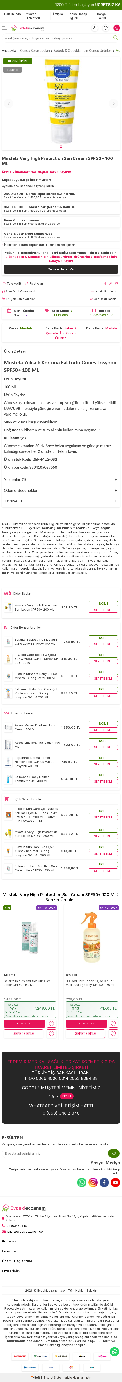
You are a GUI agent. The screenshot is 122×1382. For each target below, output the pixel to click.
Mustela (26, 328)
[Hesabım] (94, 27)
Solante (9, 974)
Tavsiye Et (11, 284)
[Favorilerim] (105, 27)
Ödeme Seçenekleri (21, 490)
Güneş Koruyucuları (35, 50)
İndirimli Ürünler (103, 291)
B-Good (71, 974)
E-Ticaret (47, 1377)
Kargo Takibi (101, 16)
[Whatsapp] (81, 1182)
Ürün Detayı (15, 351)
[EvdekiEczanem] (27, 28)
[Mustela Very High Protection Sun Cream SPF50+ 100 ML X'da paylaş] (111, 284)
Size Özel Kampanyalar (20, 291)
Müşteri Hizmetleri (33, 16)
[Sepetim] (116, 27)
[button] (61, 146)
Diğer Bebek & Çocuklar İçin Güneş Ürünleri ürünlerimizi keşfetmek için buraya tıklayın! (61, 258)
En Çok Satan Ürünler (18, 299)
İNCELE (67, 1096)
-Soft (36, 1377)
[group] (61, 103)
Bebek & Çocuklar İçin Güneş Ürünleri (83, 50)
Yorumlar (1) (15, 479)
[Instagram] (93, 1182)
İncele (103, 603)
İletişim (58, 14)
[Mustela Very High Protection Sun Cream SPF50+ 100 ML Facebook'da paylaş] (105, 284)
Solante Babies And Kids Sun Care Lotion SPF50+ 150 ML (27, 983)
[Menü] (4, 27)
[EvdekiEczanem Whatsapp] (114, 1351)
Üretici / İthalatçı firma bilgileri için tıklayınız (36, 172)
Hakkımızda (12, 14)
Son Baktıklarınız (103, 299)
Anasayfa (9, 50)
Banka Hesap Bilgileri (77, 16)
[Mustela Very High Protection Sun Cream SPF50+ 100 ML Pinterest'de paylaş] (116, 284)
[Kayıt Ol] (114, 1153)
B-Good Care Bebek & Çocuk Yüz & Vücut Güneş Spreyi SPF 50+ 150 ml (90, 983)
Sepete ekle (103, 610)
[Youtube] (115, 1182)
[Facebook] (104, 1182)
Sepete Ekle (24, 1023)
